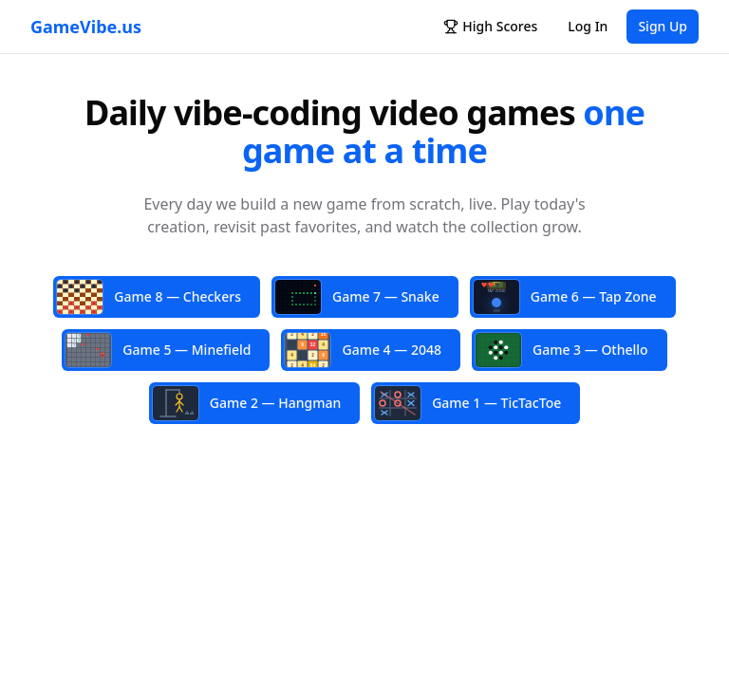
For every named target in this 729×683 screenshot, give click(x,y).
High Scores (490, 26)
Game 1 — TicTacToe (468, 403)
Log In (588, 26)
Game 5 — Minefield (158, 350)
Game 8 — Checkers (149, 297)
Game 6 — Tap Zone (565, 297)
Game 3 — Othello (562, 350)
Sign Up (662, 26)
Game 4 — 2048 (362, 349)
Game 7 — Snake (357, 297)
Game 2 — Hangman (247, 403)
